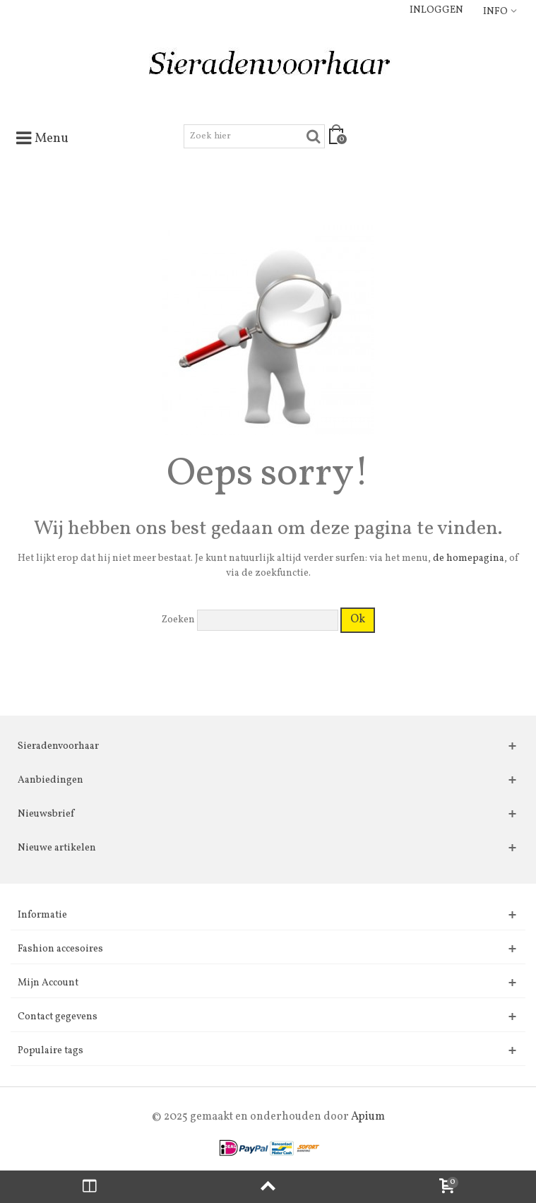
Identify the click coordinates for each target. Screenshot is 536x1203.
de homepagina (468, 558)
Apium (368, 1117)
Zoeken (178, 620)
